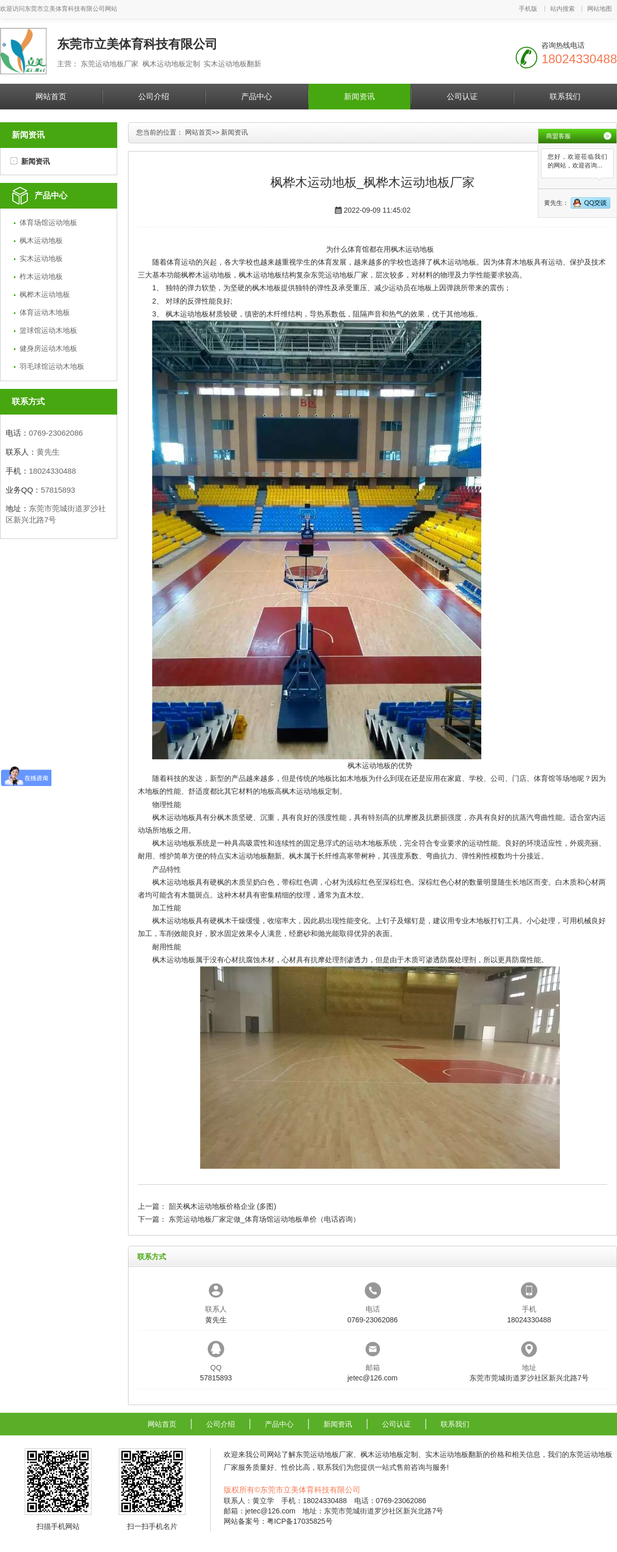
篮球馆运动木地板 (48, 330)
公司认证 (462, 96)
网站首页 (50, 96)
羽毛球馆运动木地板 (52, 366)
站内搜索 (562, 9)
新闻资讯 (359, 96)
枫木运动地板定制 (310, 791)
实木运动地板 (41, 258)
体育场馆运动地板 (48, 222)
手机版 (528, 9)
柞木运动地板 (41, 276)
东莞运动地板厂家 (339, 275)
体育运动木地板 (45, 312)
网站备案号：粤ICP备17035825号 (278, 1521)
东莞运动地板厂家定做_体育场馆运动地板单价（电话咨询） (264, 1219)
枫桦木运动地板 (45, 294)
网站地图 (599, 9)
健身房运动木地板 (48, 348)
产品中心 (256, 96)
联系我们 (565, 96)
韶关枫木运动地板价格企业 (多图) (222, 1206)
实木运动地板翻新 (253, 856)
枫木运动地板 (41, 240)
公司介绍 (153, 96)
